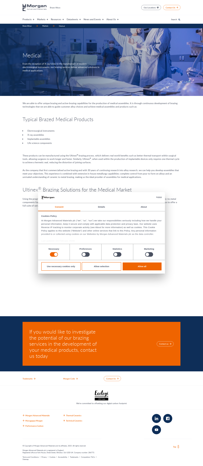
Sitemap (26, 459)
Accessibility (62, 457)
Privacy (44, 457)
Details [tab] (101, 207)
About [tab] (144, 207)
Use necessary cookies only (61, 266)
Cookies (52, 457)
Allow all (142, 266)
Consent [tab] (59, 207)
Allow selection (101, 266)
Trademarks (74, 457)
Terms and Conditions (31, 457)
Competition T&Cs (88, 457)
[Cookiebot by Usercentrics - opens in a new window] (149, 197)
